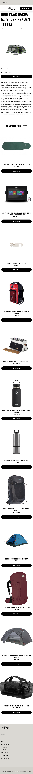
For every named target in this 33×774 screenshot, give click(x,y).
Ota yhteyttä (8, 771)
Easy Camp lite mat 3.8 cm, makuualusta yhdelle (16, 164)
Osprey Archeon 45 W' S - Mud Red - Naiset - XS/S (16, 607)
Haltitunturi (4, 747)
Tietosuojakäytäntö (21, 771)
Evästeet (14, 771)
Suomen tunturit (5, 744)
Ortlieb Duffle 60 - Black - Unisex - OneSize (16, 706)
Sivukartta (29, 771)
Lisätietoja (16, 76)
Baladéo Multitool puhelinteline (16, 263)
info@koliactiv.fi (4, 2)
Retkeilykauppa (26, 8)
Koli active (4, 749)
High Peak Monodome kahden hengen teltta (16, 559)
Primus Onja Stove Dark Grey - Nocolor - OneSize (16, 362)
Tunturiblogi (5, 752)
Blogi (3, 771)
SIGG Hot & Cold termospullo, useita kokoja (16, 460)
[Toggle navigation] (3, 8)
